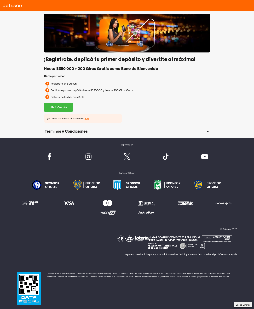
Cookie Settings (243, 305)
